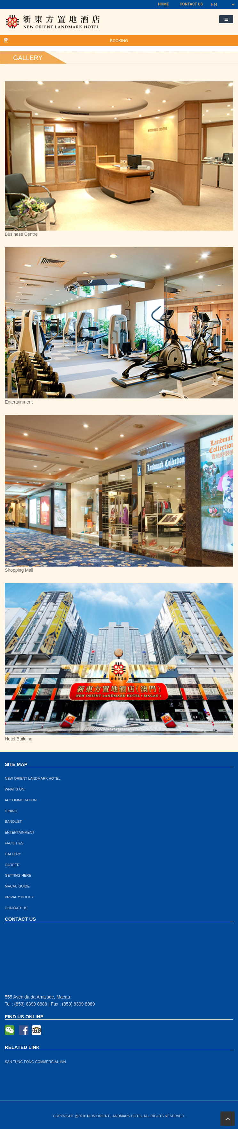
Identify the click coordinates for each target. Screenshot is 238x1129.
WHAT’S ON (14, 789)
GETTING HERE (18, 875)
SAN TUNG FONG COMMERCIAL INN (35, 1062)
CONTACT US (191, 4)
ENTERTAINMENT (20, 832)
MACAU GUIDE (17, 886)
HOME (163, 4)
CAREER (12, 865)
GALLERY (13, 854)
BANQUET (13, 821)
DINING (11, 811)
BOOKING (119, 40)
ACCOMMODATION (20, 800)
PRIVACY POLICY (19, 897)
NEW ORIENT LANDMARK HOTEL (32, 778)
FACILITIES (14, 843)
